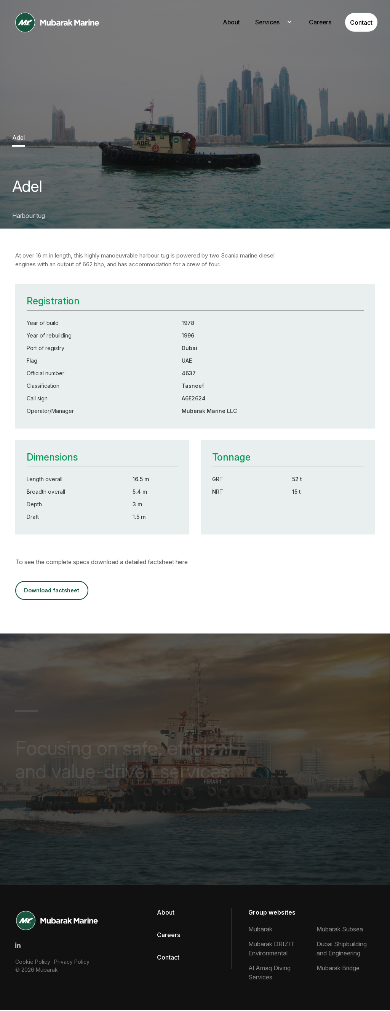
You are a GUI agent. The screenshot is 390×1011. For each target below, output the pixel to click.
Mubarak (47, 970)
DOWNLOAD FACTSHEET (54, 591)
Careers (312, 22)
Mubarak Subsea (339, 930)
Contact (356, 22)
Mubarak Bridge (338, 969)
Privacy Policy (72, 962)
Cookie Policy (32, 962)
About (222, 22)
